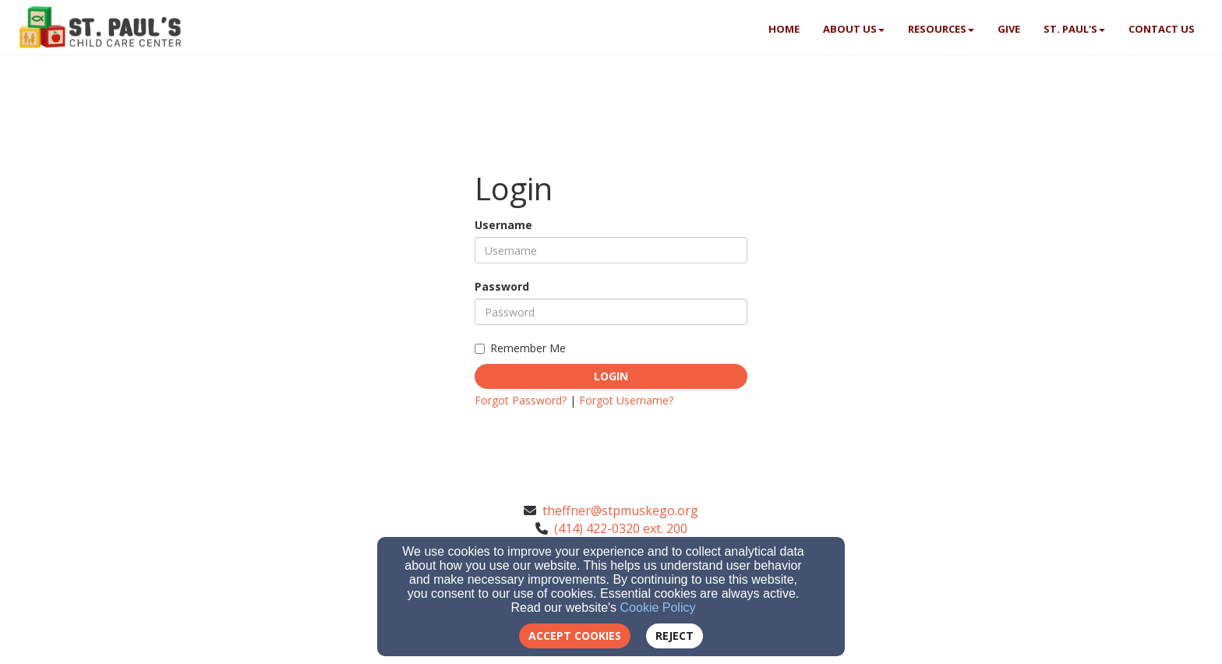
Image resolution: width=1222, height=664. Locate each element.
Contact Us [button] (1161, 29)
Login (611, 376)
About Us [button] (854, 29)
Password (502, 286)
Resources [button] (941, 29)
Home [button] (784, 29)
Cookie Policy (658, 607)
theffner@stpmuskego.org (620, 510)
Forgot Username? (626, 400)
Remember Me (520, 348)
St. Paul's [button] (1074, 29)
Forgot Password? (521, 400)
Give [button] (1009, 29)
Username (503, 224)
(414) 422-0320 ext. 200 (620, 528)
